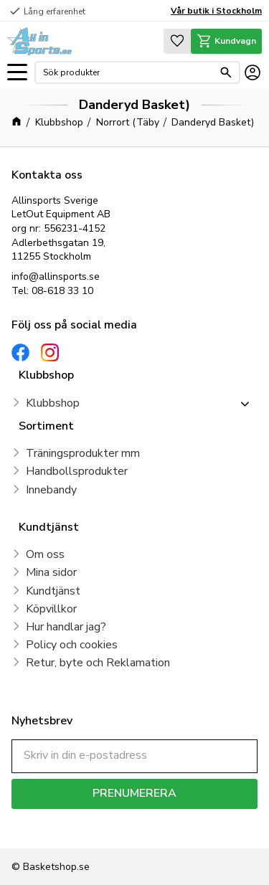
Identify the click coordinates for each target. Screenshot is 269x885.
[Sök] (226, 72)
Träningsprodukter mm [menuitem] (83, 453)
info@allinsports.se (55, 276)
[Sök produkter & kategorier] (128, 72)
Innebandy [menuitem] (51, 490)
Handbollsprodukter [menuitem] (77, 471)
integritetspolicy (45, 828)
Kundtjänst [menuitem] (53, 591)
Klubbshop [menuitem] (53, 403)
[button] (17, 72)
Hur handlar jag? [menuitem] (66, 627)
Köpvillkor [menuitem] (51, 609)
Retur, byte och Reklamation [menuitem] (98, 663)
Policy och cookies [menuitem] (72, 645)
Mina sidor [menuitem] (51, 572)
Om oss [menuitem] (45, 554)
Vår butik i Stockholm (216, 10)
